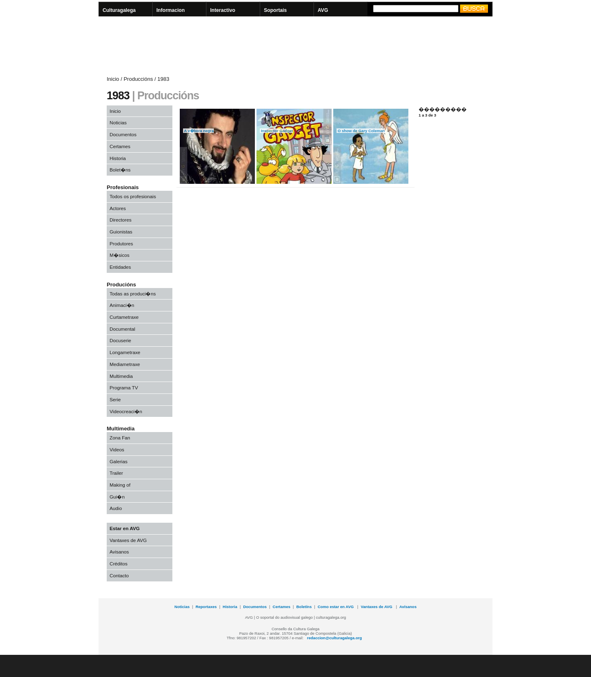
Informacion (170, 10)
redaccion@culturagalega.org (334, 638)
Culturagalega (119, 10)
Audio (116, 508)
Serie (115, 399)
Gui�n (117, 496)
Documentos (123, 134)
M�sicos (119, 255)
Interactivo (222, 10)
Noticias (118, 122)
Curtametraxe (124, 317)
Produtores (121, 243)
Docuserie (120, 340)
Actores (118, 208)
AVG (323, 10)
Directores (120, 219)
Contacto (119, 575)
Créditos (119, 563)
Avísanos (408, 606)
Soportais (275, 10)
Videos (117, 449)
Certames (120, 146)
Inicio (115, 111)
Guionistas (121, 231)
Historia (118, 158)
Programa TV (124, 387)
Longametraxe (125, 352)
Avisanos (119, 551)
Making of (120, 484)
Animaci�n (122, 305)
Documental (122, 329)
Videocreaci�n (126, 411)
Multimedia (121, 376)
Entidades (120, 267)
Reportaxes (206, 606)
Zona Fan (120, 437)
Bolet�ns (120, 169)
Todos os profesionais (133, 196)
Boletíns (304, 606)
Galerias (119, 461)
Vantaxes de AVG (128, 540)
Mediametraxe (125, 364)
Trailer (116, 473)
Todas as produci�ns (133, 293)
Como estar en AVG (336, 606)
